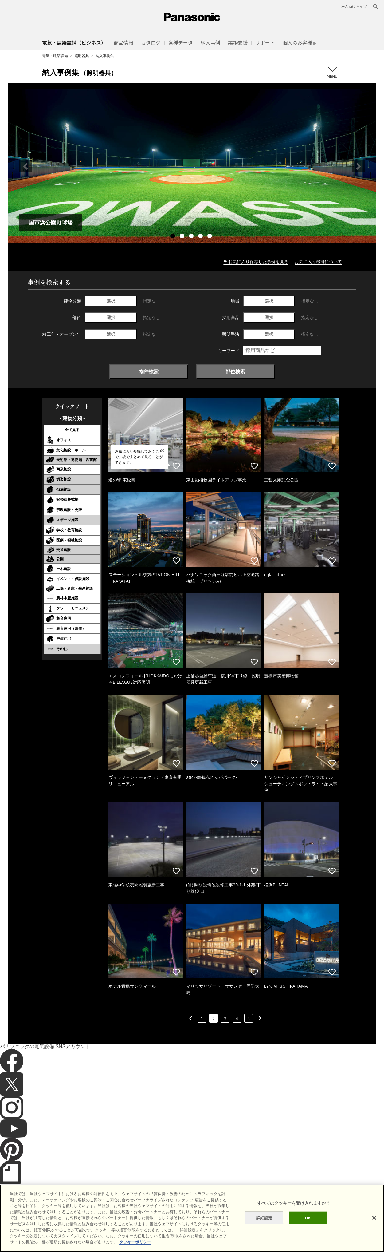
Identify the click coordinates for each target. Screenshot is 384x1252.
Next (358, 166)
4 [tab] (201, 237)
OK (308, 1231)
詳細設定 (264, 1231)
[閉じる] (374, 1231)
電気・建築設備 (55, 55)
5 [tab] (210, 237)
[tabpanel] (192, 166)
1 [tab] (173, 237)
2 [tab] (183, 237)
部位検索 (235, 371)
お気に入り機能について (318, 261)
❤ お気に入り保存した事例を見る (255, 261)
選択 (111, 301)
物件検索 (149, 371)
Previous (25, 166)
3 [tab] (192, 237)
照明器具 (81, 55)
